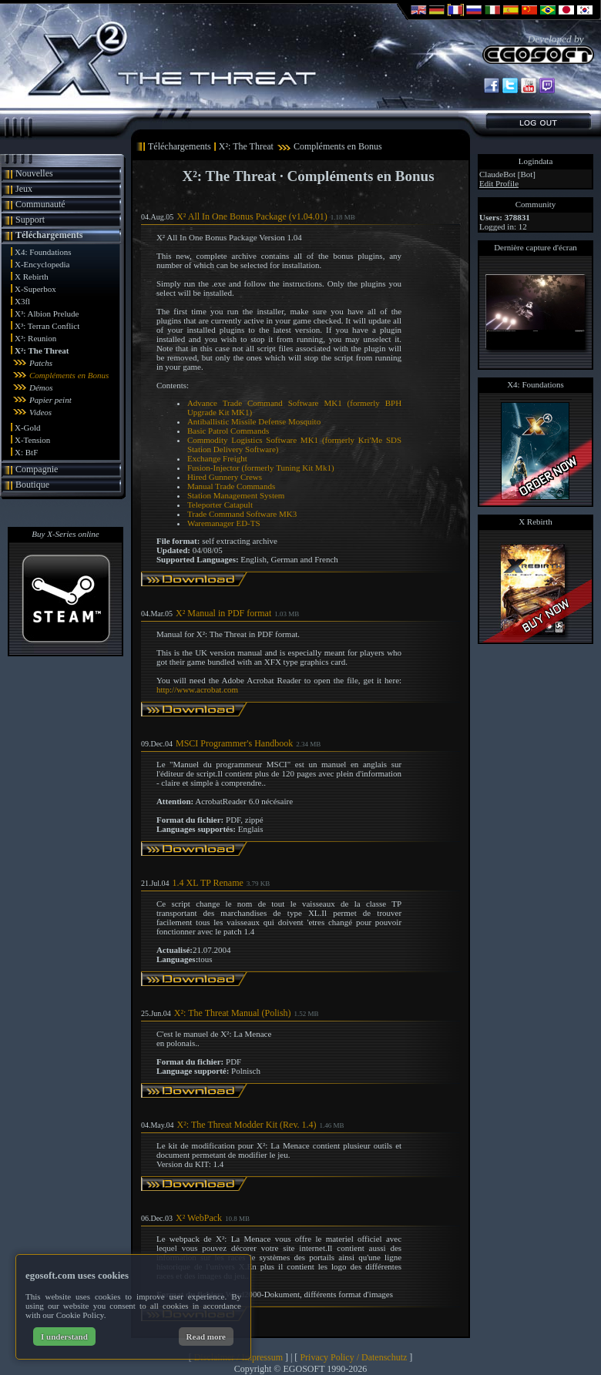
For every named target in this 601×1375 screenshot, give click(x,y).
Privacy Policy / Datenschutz (353, 1357)
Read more (206, 1336)
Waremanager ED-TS (223, 523)
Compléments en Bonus (69, 375)
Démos (41, 387)
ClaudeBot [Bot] (507, 174)
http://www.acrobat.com (197, 689)
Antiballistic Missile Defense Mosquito (254, 421)
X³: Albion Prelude (47, 313)
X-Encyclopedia (42, 264)
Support (30, 219)
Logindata (536, 161)
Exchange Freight (217, 458)
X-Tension (32, 439)
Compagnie (36, 469)
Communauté (40, 204)
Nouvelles (34, 173)
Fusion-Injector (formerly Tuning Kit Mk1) (260, 467)
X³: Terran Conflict (47, 325)
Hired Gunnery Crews (224, 476)
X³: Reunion (35, 338)
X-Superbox (35, 288)
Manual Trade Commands (231, 486)
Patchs (40, 362)
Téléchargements (48, 235)
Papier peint (50, 399)
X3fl (22, 301)
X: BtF (26, 452)
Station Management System (235, 495)
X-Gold (28, 427)
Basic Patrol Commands (228, 430)
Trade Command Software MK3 (242, 513)
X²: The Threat (42, 350)
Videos (40, 412)
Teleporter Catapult (220, 504)
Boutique (32, 484)
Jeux (23, 188)
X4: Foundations (43, 252)
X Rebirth (32, 276)
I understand (64, 1336)
